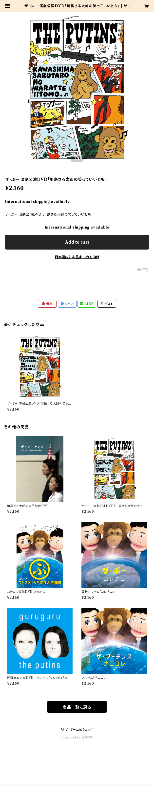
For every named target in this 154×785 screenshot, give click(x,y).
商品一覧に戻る (77, 707)
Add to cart (77, 242)
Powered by (77, 737)
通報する (143, 269)
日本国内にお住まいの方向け (77, 257)
